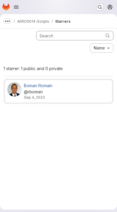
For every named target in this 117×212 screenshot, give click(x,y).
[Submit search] (107, 35)
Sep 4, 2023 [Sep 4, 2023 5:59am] (34, 97)
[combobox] (101, 48)
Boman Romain (38, 85)
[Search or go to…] (99, 7)
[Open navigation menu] (16, 7)
